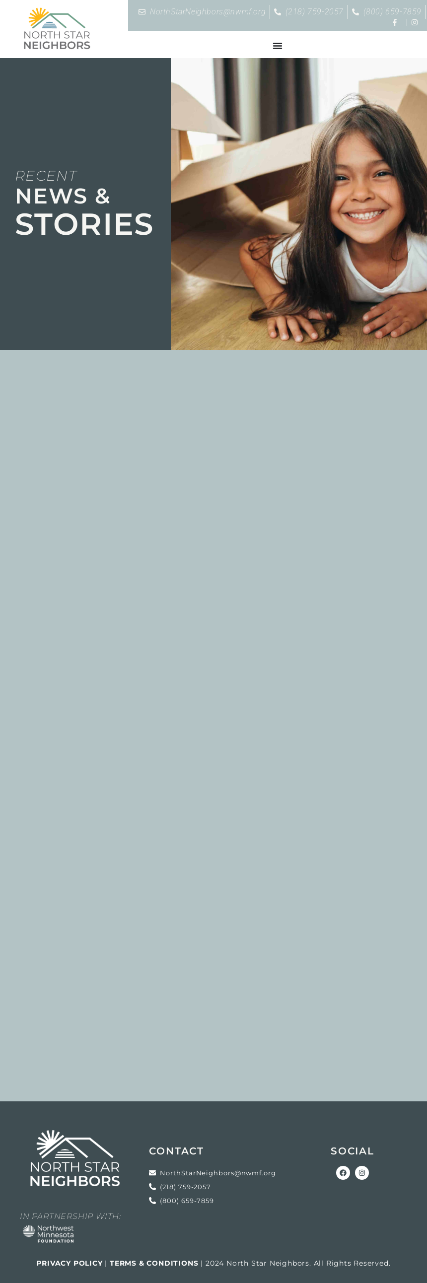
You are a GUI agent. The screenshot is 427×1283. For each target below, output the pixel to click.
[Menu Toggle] (278, 46)
